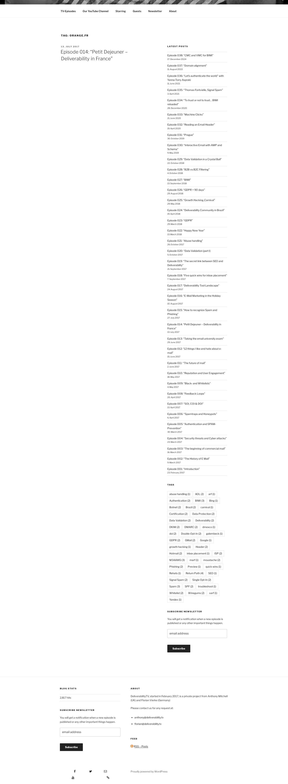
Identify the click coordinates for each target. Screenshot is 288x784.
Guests (137, 11)
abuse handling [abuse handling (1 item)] (179, 494)
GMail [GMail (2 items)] (190, 540)
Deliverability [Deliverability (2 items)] (204, 520)
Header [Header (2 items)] (202, 546)
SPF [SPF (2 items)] (189, 586)
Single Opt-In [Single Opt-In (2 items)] (201, 579)
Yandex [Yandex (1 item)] (175, 599)
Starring (121, 11)
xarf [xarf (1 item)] (213, 593)
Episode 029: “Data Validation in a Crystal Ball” (194, 159)
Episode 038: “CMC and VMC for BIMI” (190, 55)
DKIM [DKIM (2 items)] (174, 527)
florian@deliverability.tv (148, 723)
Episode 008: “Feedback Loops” (186, 393)
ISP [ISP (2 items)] (218, 553)
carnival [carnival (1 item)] (207, 507)
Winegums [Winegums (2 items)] (196, 593)
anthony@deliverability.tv (149, 717)
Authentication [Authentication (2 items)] (179, 500)
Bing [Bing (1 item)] (213, 500)
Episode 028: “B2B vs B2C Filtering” (188, 169)
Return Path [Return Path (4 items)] (195, 573)
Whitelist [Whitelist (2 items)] (176, 593)
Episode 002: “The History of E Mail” (188, 458)
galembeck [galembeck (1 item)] (214, 533)
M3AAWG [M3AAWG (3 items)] (177, 560)
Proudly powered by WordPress (149, 771)
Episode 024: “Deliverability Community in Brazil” (196, 210)
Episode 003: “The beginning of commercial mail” (196, 448)
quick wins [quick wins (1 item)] (213, 566)
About (173, 11)
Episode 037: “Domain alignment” (187, 65)
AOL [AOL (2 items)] (199, 494)
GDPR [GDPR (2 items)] (174, 540)
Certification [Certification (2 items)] (178, 513)
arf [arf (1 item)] (211, 494)
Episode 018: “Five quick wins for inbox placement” (197, 275)
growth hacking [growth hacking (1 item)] (180, 546)
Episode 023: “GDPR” (180, 220)
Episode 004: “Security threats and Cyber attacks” (197, 438)
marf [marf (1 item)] (194, 560)
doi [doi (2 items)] (172, 533)
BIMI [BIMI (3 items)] (199, 500)
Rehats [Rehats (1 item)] (175, 573)
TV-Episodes (68, 11)
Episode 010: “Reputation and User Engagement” (196, 373)
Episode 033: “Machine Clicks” (185, 114)
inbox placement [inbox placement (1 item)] (198, 553)
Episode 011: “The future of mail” (186, 363)
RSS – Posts (139, 746)
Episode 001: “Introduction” (183, 468)
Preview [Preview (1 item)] (194, 566)
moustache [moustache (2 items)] (211, 560)
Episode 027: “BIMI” (179, 179)
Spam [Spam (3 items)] (174, 586)
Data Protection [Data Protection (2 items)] (203, 513)
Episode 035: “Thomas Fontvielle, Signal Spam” (195, 89)
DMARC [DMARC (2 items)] (191, 527)
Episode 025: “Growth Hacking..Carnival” (191, 200)
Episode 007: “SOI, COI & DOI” (185, 403)
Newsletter (155, 11)
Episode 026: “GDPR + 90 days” (186, 189)
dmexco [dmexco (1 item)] (208, 527)
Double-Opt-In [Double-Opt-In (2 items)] (191, 533)
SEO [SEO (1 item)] (212, 573)
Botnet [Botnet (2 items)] (175, 507)
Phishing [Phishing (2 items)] (176, 566)
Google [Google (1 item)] (206, 540)
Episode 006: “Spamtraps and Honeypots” (192, 413)
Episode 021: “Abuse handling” (185, 240)
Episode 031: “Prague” (180, 134)
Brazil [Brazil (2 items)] (191, 507)
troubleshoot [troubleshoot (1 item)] (207, 586)
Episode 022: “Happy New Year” (186, 230)
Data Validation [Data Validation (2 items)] (180, 520)
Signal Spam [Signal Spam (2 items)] (178, 579)
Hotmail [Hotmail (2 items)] (175, 553)
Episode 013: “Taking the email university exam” (195, 338)
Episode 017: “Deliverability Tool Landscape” (193, 285)
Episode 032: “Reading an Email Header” (191, 124)
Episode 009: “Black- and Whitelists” (189, 383)
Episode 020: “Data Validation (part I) (188, 250)
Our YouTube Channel (96, 11)
